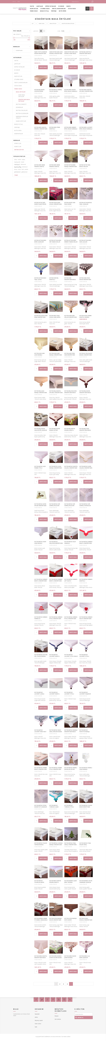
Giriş (18, 1)
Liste (44, 31)
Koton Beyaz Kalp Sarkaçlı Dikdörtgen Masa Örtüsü (70, 544)
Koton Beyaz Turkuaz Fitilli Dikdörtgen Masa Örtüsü (70, 808)
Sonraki (71, 984)
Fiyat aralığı (17, 31)
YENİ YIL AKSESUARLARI (59, 8)
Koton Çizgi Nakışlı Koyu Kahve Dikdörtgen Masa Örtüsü (70, 921)
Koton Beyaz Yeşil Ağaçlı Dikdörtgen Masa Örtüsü (70, 844)
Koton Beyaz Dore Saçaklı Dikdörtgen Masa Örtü (85, 468)
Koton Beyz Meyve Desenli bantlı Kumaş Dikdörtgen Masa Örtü (55, 883)
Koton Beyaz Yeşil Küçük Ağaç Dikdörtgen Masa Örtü (85, 845)
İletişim (56, 1016)
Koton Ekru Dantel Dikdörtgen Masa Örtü (40, 957)
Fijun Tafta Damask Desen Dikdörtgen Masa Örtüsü (40, 53)
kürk (23, 169)
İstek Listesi (38, 1023)
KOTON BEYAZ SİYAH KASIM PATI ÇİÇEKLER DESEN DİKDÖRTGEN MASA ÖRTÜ (40, 808)
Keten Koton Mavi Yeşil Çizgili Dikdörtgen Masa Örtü (40, 280)
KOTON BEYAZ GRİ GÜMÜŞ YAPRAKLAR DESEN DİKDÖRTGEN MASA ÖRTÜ (85, 506)
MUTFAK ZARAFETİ (21, 104)
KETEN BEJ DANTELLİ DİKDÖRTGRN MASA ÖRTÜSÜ (85, 53)
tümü (16, 175)
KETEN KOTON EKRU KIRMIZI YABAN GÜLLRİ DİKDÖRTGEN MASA (70, 242)
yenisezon (17, 172)
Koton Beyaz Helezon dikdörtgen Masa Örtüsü (56, 543)
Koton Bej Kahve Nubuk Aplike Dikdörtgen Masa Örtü (55, 431)
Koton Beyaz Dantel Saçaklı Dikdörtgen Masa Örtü (71, 468)
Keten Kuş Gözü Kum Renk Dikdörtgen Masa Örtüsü (40, 317)
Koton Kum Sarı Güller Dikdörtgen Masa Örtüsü (70, 317)
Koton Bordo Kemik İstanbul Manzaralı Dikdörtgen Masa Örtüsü (41, 921)
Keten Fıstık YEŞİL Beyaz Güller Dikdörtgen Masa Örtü (85, 167)
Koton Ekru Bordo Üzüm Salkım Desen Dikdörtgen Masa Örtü (55, 958)
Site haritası (58, 1019)
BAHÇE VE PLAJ (44, 11)
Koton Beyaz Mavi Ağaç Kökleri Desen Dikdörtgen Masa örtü (55, 732)
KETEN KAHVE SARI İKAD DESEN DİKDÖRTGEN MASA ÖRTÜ (70, 205)
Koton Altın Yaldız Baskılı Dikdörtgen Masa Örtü (85, 355)
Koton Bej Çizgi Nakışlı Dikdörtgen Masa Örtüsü (40, 392)
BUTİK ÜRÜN (62, 11)
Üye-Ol (14, 1)
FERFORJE (53, 11)
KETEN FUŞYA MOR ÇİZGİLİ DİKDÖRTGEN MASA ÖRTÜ (55, 204)
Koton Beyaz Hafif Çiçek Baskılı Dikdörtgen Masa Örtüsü (40, 544)
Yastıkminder (19, 50)
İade (36, 1027)
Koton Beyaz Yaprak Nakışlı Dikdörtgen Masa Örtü (56, 844)
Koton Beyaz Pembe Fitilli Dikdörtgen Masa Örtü (55, 769)
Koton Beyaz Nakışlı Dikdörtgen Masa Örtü (70, 731)
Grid (41, 31)
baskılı (19, 159)
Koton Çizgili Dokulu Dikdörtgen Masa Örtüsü (85, 920)
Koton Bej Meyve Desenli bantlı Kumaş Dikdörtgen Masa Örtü (70, 431)
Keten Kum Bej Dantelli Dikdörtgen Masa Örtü (55, 280)
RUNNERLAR (19, 107)
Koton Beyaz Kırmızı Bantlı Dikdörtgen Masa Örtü (85, 543)
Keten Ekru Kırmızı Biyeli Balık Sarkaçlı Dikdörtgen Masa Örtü (70, 129)
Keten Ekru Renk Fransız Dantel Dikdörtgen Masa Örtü (40, 167)
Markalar (16, 46)
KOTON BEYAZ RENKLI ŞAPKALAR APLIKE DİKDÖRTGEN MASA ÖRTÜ (70, 770)
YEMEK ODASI (34, 11)
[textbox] (81, 1)
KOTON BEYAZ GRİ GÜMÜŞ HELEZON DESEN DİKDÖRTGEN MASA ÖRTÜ (55, 506)
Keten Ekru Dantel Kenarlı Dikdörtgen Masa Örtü (40, 128)
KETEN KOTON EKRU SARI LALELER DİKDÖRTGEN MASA (85, 242)
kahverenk (23, 164)
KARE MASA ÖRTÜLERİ (21, 95)
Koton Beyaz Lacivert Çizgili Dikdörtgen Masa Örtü (40, 695)
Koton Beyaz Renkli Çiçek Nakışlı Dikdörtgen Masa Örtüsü (85, 770)
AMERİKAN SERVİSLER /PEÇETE (22, 117)
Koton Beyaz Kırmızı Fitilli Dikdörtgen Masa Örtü (55, 618)
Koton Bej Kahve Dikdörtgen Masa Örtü (85, 392)
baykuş (23, 159)
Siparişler (37, 1014)
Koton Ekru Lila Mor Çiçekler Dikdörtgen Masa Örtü (85, 958)
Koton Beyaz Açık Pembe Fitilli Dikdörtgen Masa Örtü (40, 469)
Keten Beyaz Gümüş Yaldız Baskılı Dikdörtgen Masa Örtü (55, 92)
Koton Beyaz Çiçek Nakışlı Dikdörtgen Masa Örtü (55, 468)
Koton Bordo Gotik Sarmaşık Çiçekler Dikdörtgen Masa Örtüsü (85, 883)
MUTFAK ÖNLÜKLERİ (21, 110)
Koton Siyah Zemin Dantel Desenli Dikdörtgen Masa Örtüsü (85, 318)
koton (19, 169)
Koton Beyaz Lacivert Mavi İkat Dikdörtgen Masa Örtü (40, 732)
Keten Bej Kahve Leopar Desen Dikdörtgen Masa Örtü (40, 92)
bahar (15, 159)
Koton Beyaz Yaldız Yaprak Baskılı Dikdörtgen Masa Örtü (40, 845)
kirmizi (15, 169)
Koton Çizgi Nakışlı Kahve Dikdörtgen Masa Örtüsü (55, 920)
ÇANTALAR (39, 6)
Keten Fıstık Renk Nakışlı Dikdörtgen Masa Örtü (70, 166)
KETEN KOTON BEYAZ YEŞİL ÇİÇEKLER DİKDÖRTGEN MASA (85, 204)
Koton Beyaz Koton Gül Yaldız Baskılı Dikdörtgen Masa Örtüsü (40, 657)
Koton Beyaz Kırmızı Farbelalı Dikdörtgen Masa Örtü (40, 619)
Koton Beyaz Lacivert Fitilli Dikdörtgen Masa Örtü (70, 695)
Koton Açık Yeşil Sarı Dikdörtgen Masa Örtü (69, 355)
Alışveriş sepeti (39, 1020)
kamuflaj (17, 167)
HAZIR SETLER (34, 8)
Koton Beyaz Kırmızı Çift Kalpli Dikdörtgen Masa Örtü (70, 581)
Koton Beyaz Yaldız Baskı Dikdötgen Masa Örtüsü (85, 807)
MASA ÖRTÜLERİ (53, 23)
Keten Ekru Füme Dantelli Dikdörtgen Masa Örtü (55, 129)
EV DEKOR (61, 6)
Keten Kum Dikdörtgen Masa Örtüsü (70, 279)
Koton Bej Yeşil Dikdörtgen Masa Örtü (85, 430)
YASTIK (32, 6)
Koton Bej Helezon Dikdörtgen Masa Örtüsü (70, 392)
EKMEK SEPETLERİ (21, 121)
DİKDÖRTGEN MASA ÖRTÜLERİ (24, 100)
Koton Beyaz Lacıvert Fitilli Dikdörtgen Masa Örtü (85, 657)
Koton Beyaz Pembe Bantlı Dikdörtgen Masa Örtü (40, 769)
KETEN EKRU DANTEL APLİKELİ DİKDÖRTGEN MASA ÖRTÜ (86, 91)
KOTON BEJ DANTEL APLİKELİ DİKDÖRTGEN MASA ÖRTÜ (56, 392)
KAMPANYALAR (18, 133)
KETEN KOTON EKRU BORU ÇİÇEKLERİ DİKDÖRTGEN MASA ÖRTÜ (40, 243)
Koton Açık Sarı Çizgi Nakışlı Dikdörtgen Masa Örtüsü (40, 356)
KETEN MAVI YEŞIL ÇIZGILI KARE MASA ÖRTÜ (54, 317)
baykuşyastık (17, 162)
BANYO (68, 6)
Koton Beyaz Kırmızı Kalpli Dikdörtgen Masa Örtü (85, 618)
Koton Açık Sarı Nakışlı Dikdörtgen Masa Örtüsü (55, 355)
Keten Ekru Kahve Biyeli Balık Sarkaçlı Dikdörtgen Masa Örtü (70, 92)
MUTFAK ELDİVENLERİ (22, 113)
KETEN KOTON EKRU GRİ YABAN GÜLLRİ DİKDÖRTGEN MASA (55, 242)
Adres (36, 1017)
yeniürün (24, 172)
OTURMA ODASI (45, 8)
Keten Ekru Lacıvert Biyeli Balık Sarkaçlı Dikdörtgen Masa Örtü (85, 129)
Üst (32, 23)
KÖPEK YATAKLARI (50, 6)
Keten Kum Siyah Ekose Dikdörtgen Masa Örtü (85, 279)
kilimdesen (25, 167)
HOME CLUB (17, 143)
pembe (26, 169)
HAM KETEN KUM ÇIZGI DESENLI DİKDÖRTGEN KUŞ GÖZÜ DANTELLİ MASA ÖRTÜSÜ (56, 54)
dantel (22, 162)
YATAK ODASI (72, 8)
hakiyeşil (17, 164)
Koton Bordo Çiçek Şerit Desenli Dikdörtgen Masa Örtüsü (70, 883)
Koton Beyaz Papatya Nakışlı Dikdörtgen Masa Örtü (85, 732)
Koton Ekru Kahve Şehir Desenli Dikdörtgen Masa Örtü (70, 958)
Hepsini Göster (19, 149)
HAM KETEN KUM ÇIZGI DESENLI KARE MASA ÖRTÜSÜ (71, 53)
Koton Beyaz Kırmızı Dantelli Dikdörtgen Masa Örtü (85, 581)
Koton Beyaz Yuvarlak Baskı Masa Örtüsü (39, 882)
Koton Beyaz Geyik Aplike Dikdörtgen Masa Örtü (40, 505)
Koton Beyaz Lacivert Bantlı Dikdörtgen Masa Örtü (55, 695)
